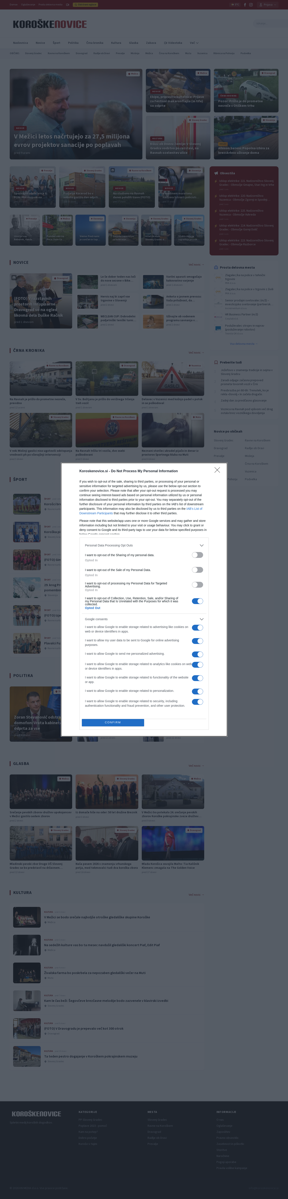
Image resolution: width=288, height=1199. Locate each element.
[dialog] (144, 599)
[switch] (197, 555)
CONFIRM (113, 722)
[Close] (219, 471)
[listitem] (144, 545)
